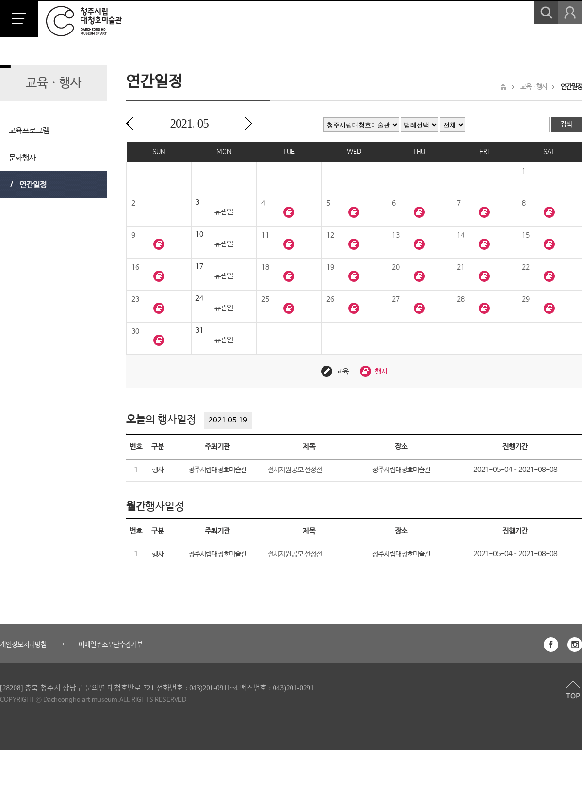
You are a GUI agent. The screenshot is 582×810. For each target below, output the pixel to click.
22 (526, 267)
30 (135, 331)
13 (396, 235)
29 (526, 299)
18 (265, 267)
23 (135, 299)
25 (265, 299)
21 (461, 267)
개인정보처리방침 (23, 644)
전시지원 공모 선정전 (294, 470)
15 (526, 235)
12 (330, 235)
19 (330, 267)
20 (396, 267)
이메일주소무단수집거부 (111, 644)
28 (461, 299)
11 (265, 235)
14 (461, 235)
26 (330, 299)
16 (135, 267)
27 (396, 299)
